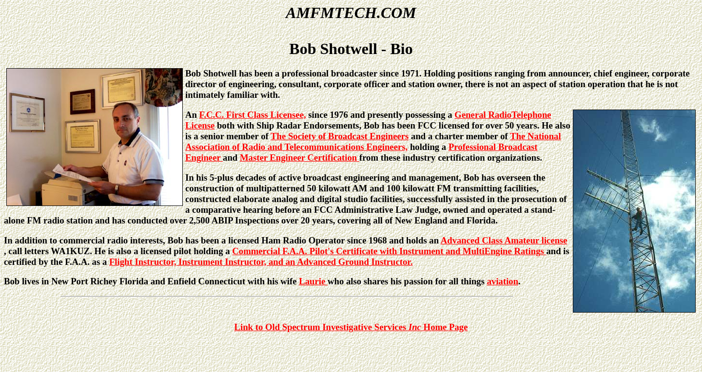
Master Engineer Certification (299, 157)
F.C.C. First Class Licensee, (252, 115)
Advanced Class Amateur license (504, 240)
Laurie (313, 281)
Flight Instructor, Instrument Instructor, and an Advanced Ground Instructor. (261, 262)
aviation (502, 281)
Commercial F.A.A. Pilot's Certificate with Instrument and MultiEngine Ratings (389, 251)
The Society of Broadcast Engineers (340, 136)
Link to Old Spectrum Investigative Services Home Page (351, 327)
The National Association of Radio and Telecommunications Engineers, (373, 141)
